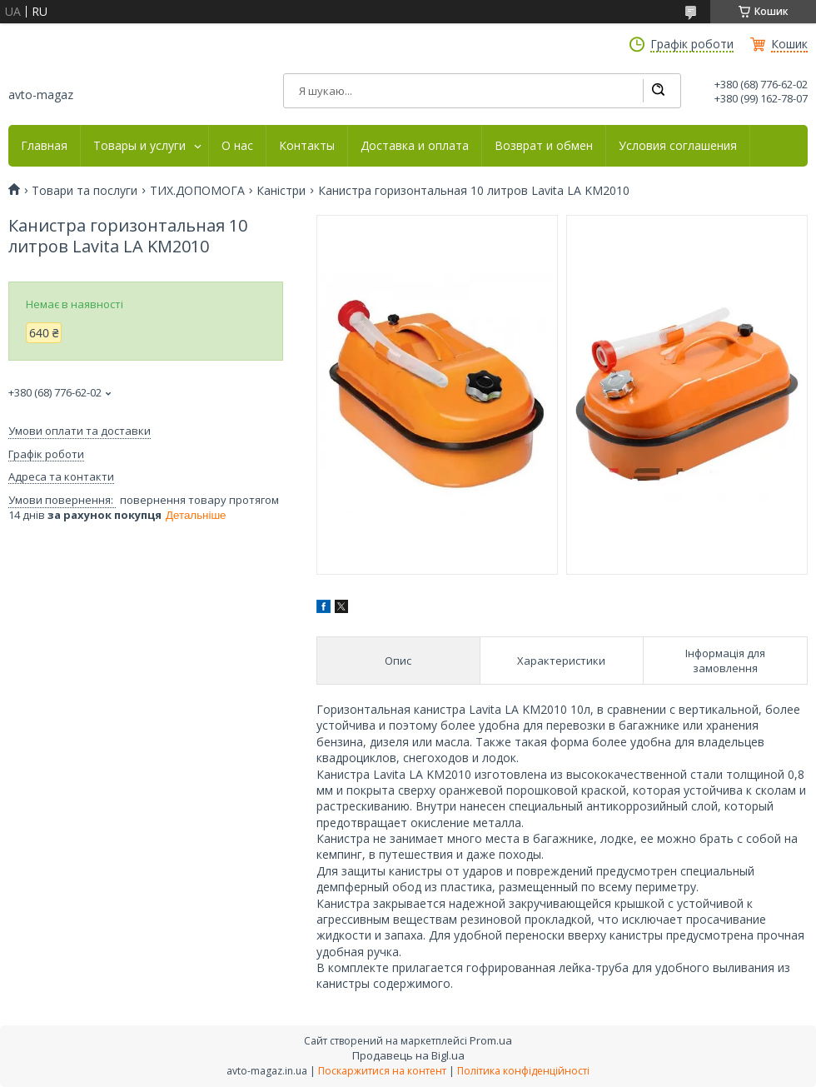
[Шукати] (658, 90)
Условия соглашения (678, 145)
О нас (237, 145)
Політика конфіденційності (523, 1071)
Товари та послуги (84, 190)
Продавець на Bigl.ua (408, 1055)
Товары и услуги (139, 145)
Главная (44, 145)
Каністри (281, 190)
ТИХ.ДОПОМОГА (197, 190)
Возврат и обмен (544, 145)
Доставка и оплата (415, 145)
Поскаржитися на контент (382, 1071)
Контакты (307, 145)
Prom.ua (491, 1040)
